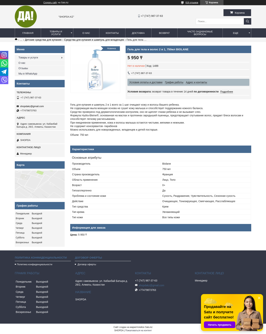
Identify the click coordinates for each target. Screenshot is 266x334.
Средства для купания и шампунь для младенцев (94, 39)
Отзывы (23, 68)
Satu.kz (148, 327)
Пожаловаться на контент (138, 330)
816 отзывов (191, 2)
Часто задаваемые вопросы (200, 33)
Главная (27, 33)
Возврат (164, 33)
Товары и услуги (56, 33)
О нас (86, 33)
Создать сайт (50, 2)
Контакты (112, 33)
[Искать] (247, 21)
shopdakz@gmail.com (32, 106)
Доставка (138, 33)
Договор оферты (86, 264)
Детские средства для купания (43, 39)
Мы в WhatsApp (27, 73)
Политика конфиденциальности (34, 264)
